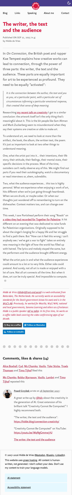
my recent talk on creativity (32, 112)
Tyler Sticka (53, 366)
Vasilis (42, 366)
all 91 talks (33, 311)
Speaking (32, 13)
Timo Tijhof (25, 370)
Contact (65, 13)
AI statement (13, 478)
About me (49, 13)
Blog (5, 13)
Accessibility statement (19, 487)
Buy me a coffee (12, 325)
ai (34, 37)
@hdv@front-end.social (29, 292)
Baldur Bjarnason (27, 377)
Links (17, 13)
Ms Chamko (31, 366)
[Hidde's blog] (36, 2)
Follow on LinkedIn (14, 332)
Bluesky (50, 455)
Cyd (21, 366)
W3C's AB (7, 303)
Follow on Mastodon (34, 325)
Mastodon (40, 455)
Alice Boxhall (10, 366)
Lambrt (50, 377)
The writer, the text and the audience (34, 439)
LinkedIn (59, 455)
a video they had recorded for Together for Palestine (31, 219)
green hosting (30, 460)
